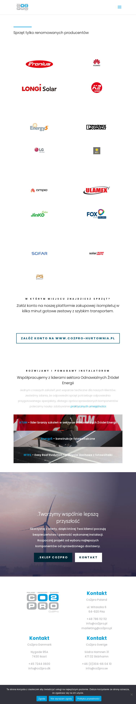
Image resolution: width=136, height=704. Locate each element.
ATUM (23, 422)
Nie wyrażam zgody (61, 698)
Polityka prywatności (88, 698)
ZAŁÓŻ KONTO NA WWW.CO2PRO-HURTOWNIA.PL (68, 338)
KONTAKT (88, 557)
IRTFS (27, 455)
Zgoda (41, 698)
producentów (76, 32)
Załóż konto (27, 305)
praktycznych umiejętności (88, 406)
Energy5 (46, 439)
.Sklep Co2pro (53, 557)
